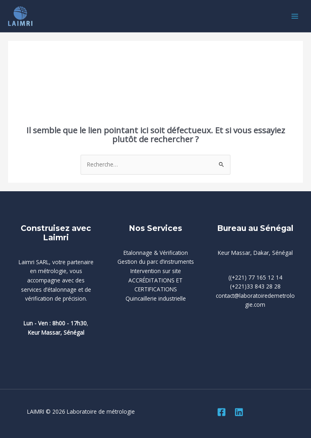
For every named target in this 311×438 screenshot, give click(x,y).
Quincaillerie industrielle (156, 298)
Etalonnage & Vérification (156, 252)
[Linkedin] (238, 412)
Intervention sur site (155, 271)
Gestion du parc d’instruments (155, 261)
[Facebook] (221, 412)
